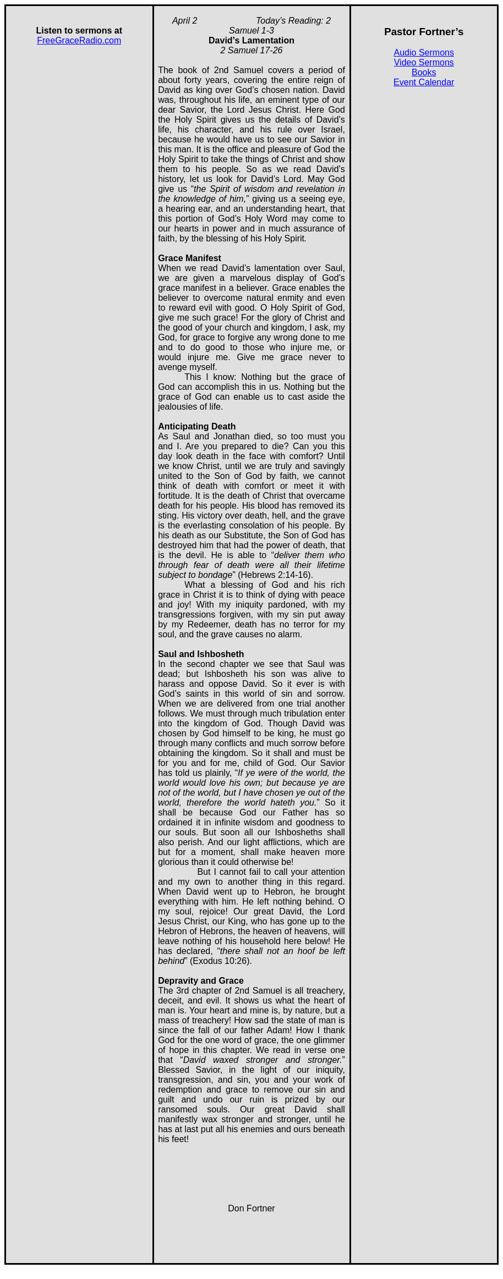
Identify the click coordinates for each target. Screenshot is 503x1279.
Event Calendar (423, 82)
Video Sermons (424, 62)
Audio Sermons (424, 52)
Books (424, 72)
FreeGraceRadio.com (79, 40)
